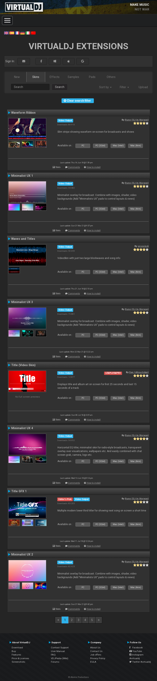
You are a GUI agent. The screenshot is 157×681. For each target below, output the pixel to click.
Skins (35, 77)
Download (17, 647)
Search (59, 87)
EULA (93, 661)
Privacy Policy (97, 658)
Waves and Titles (23, 238)
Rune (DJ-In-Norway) (137, 119)
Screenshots (18, 661)
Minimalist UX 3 (22, 302)
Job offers (95, 654)
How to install (94, 167)
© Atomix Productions (78, 677)
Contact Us (96, 651)
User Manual (58, 651)
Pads (92, 77)
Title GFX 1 (19, 491)
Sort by (105, 87)
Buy (14, 651)
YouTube (135, 651)
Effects (54, 77)
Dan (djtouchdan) (139, 372)
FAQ (53, 654)
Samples (73, 77)
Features (16, 654)
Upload (143, 87)
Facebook (136, 647)
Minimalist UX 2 (22, 554)
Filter (124, 87)
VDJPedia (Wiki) (59, 658)
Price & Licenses (20, 658)
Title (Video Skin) (23, 365)
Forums (55, 661)
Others (111, 77)
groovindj (143, 246)
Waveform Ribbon (23, 112)
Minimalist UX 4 (22, 428)
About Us (95, 647)
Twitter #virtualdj (140, 661)
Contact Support (60, 647)
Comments (74, 167)
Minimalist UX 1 (22, 175)
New (17, 77)
